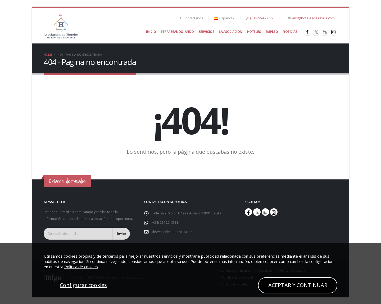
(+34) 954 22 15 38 (263, 18)
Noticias (290, 31)
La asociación (230, 31)
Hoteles (254, 31)
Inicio (151, 31)
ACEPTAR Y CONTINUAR (297, 285)
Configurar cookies (83, 285)
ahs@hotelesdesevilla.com (313, 18)
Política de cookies (81, 266)
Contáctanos (191, 18)
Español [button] (224, 18)
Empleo (271, 31)
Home (48, 54)
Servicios (206, 31)
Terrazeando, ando (177, 31)
